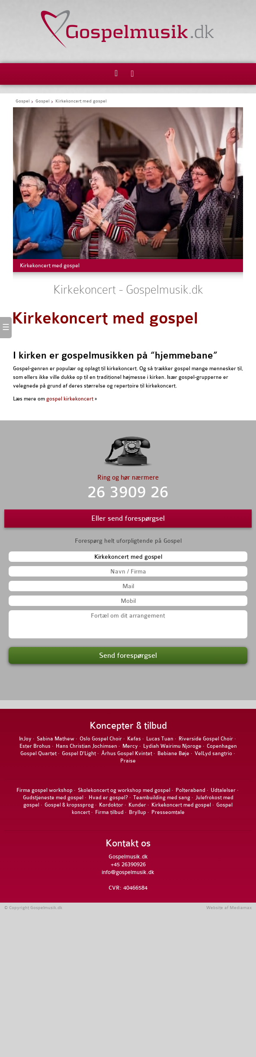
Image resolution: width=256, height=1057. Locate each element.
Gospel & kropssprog (69, 805)
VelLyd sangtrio (213, 753)
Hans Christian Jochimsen (86, 746)
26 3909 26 (128, 492)
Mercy (130, 746)
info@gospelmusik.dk (128, 872)
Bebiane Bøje (173, 753)
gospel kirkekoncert (69, 399)
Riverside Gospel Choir (206, 739)
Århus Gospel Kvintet (126, 753)
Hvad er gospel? (108, 797)
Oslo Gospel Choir (101, 739)
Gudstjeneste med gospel (53, 797)
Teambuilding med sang (161, 797)
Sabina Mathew (55, 739)
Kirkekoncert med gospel (105, 318)
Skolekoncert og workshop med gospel (124, 790)
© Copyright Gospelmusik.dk (33, 907)
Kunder (137, 805)
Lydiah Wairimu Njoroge (172, 746)
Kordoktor (111, 805)
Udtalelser (223, 790)
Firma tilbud (109, 812)
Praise (128, 761)
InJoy (25, 739)
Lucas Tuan (159, 739)
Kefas (134, 739)
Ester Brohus (35, 746)
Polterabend (190, 790)
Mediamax (241, 907)
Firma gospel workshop (44, 790)
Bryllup (137, 812)
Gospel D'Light (79, 753)
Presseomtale (168, 812)
